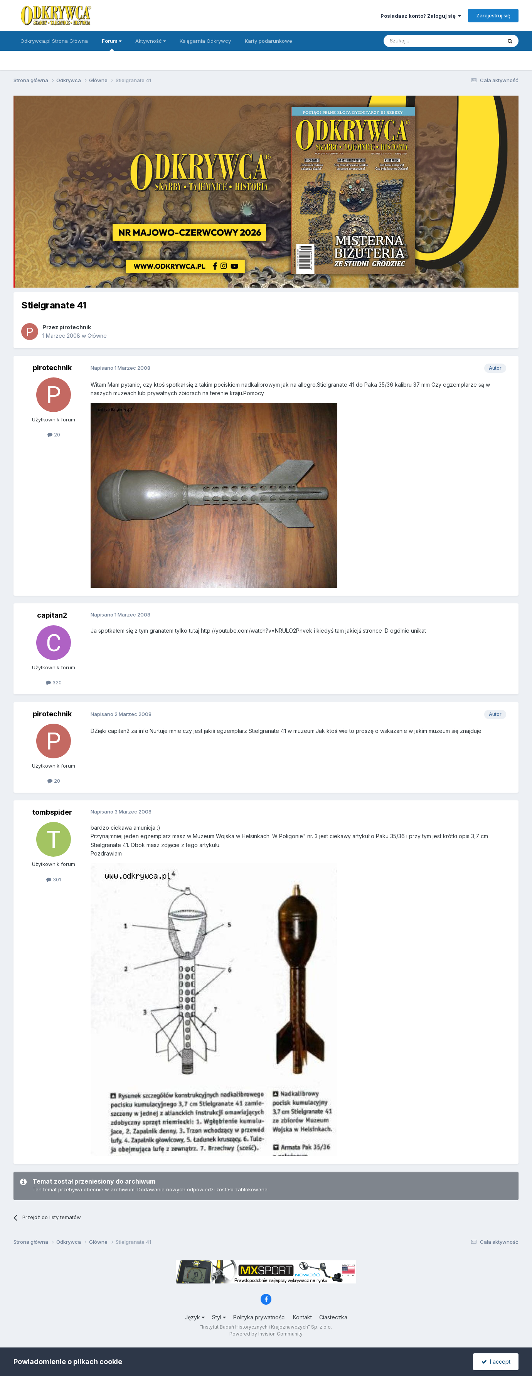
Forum (111, 44)
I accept (495, 1361)
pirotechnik (75, 327)
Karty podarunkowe (268, 41)
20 (53, 434)
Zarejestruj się (493, 15)
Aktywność (150, 41)
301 (53, 879)
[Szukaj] (423, 41)
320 (54, 682)
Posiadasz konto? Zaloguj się (420, 16)
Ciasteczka (333, 1317)
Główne (97, 335)
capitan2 (52, 615)
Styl (219, 1317)
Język (195, 1317)
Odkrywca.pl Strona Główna (54, 41)
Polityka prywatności (259, 1317)
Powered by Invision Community (266, 1334)
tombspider (52, 812)
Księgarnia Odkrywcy (205, 41)
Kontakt (302, 1317)
